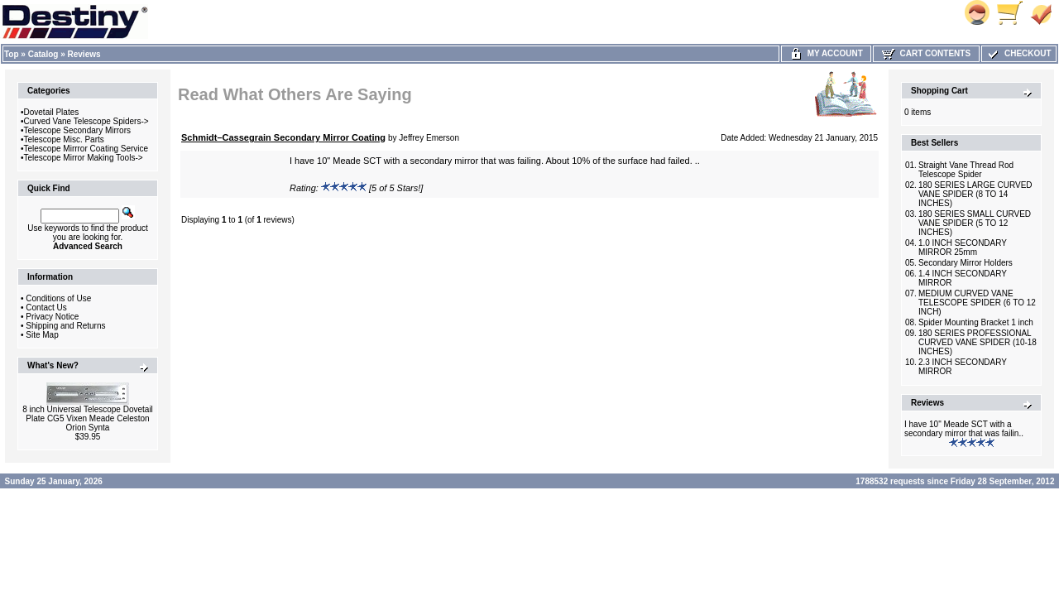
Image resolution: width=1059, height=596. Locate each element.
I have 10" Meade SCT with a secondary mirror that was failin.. (963, 429)
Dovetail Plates (51, 112)
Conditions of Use (58, 298)
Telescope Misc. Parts (64, 139)
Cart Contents (926, 53)
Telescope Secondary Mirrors (78, 130)
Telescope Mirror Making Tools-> (83, 157)
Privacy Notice (52, 316)
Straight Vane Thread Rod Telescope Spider (965, 170)
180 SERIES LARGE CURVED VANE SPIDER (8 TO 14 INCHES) (975, 194)
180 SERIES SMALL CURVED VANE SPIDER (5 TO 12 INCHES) (974, 223)
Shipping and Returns (65, 325)
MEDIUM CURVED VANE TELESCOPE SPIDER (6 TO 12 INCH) (977, 302)
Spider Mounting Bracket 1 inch (975, 322)
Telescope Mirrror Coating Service (86, 148)
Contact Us (46, 307)
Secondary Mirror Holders (965, 262)
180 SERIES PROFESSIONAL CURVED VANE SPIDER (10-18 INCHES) (977, 342)
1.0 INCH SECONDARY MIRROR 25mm (962, 247)
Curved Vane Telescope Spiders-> (86, 121)
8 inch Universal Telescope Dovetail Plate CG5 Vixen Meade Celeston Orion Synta (87, 418)
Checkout (1018, 53)
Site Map (42, 334)
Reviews (84, 54)
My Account (826, 53)
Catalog (43, 54)
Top (11, 54)
